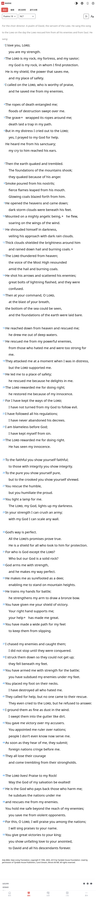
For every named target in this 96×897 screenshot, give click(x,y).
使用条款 (6, 887)
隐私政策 (6, 884)
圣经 (5, 10)
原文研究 (22, 10)
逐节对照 (33, 10)
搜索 (12, 10)
